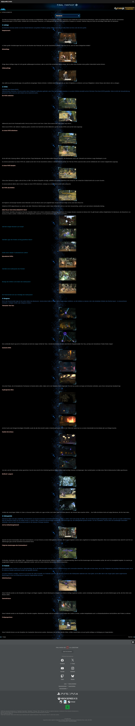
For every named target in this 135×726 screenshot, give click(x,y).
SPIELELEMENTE (7, 12)
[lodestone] (129, 8)
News (73, 663)
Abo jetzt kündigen (63, 688)
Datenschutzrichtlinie (63, 686)
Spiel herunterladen (67, 651)
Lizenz (65, 683)
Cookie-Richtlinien (71, 686)
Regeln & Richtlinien (72, 683)
